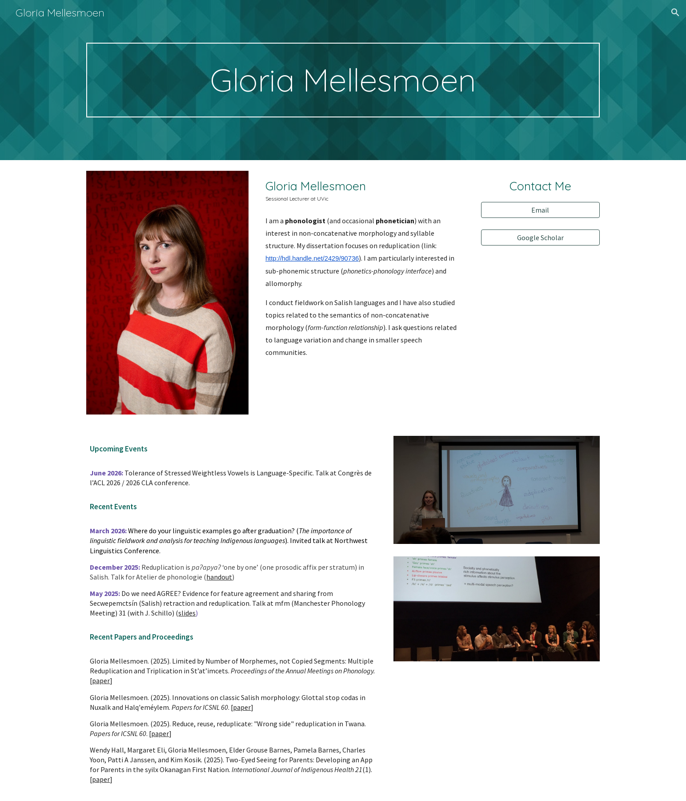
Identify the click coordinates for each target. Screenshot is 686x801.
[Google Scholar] (540, 237)
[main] (342, 80)
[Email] (540, 210)
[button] (675, 12)
